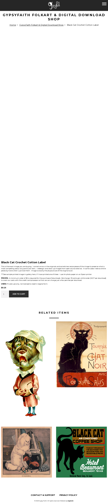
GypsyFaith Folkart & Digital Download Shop (41, 25)
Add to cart (19, 294)
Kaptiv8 (70, 501)
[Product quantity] (4, 294)
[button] (104, 3)
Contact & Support (43, 495)
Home (13, 25)
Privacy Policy (68, 495)
